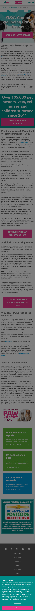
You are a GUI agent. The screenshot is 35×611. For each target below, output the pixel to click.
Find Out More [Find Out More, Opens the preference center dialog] (17, 603)
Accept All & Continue (17, 607)
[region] (17, 593)
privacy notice (21, 596)
